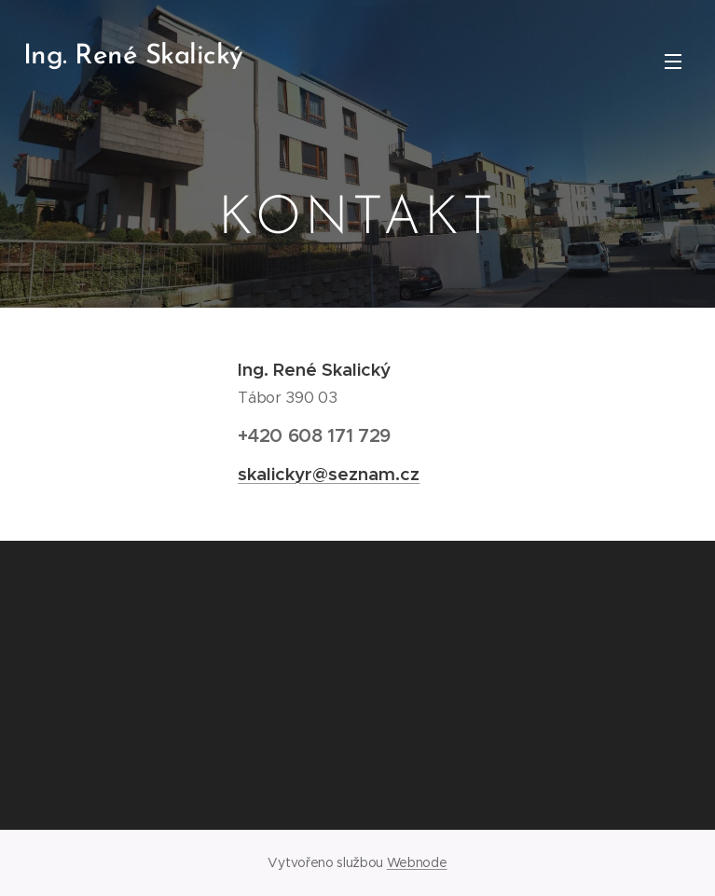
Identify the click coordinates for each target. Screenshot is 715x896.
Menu (673, 61)
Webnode (417, 862)
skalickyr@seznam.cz (328, 473)
